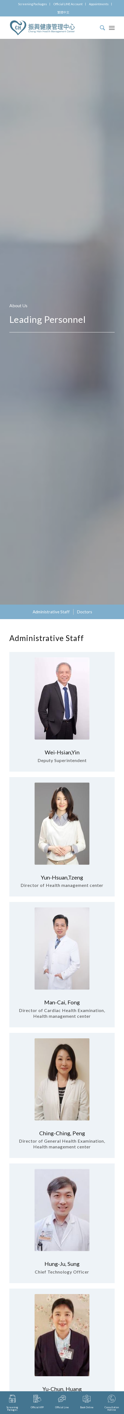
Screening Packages (32, 4)
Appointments (99, 4)
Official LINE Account (68, 4)
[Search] (99, 28)
